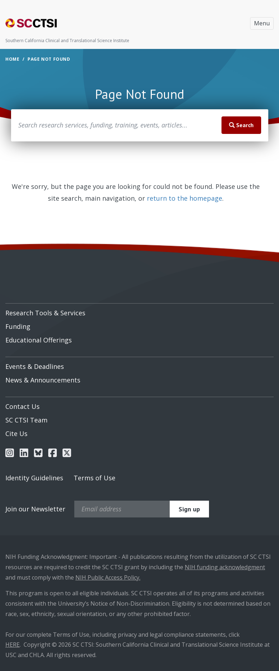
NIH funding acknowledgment (225, 567)
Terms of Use (94, 478)
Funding (17, 326)
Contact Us (22, 406)
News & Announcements (42, 380)
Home (12, 59)
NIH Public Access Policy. (107, 577)
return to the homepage (184, 198)
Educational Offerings (38, 340)
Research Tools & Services (45, 313)
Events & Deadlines (34, 366)
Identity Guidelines (34, 478)
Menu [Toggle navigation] (262, 23)
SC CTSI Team (26, 420)
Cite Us (16, 433)
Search (241, 125)
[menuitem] (139, 310)
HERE (12, 645)
